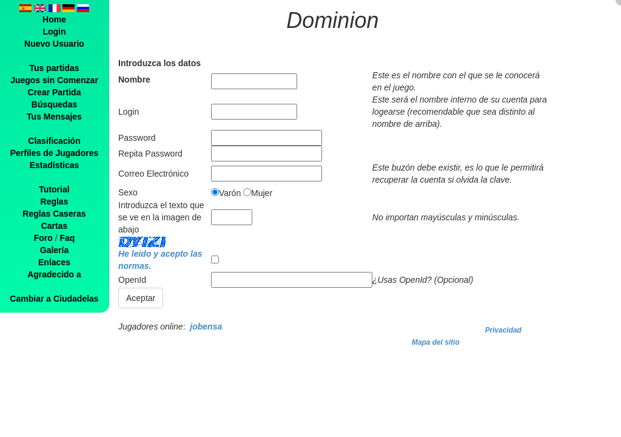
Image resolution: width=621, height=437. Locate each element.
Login (53, 31)
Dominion (332, 20)
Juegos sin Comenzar (54, 80)
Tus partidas (54, 68)
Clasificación (54, 141)
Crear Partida (54, 92)
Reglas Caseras (54, 213)
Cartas (54, 226)
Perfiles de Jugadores (54, 153)
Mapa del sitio (436, 342)
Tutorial (54, 189)
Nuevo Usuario (54, 44)
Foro (43, 238)
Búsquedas (54, 104)
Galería (54, 250)
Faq (67, 238)
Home (54, 19)
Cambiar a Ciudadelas (54, 298)
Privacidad (503, 330)
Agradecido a (54, 274)
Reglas (55, 201)
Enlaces (54, 262)
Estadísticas (54, 165)
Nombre (134, 79)
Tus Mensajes (54, 116)
